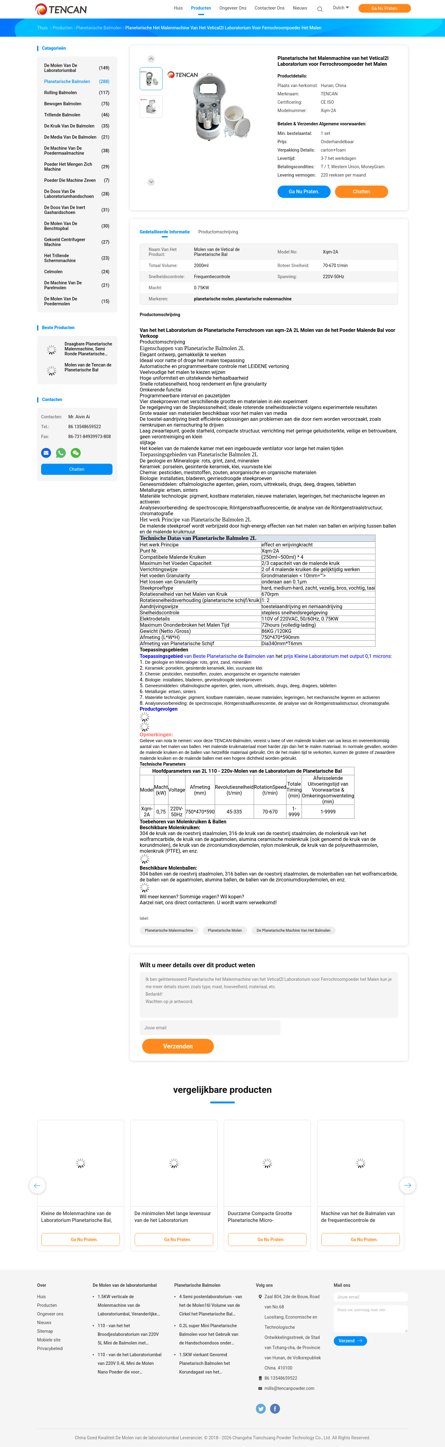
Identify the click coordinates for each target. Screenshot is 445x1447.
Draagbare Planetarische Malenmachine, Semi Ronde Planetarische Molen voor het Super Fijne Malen (88, 348)
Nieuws (44, 1322)
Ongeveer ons (50, 1313)
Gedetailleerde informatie (165, 231)
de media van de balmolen (76, 137)
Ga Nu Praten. (384, 8)
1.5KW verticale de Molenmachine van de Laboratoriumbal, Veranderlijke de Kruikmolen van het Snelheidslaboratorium (127, 1306)
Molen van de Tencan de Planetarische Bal (88, 367)
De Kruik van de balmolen (76, 126)
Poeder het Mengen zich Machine (76, 167)
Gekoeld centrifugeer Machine (76, 242)
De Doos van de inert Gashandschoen (76, 210)
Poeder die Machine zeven (76, 180)
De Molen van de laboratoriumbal (76, 68)
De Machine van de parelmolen (76, 285)
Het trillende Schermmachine (76, 258)
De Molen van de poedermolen (76, 301)
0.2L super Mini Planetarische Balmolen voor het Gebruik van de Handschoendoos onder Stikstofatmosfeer (208, 1335)
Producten (47, 1305)
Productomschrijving (218, 231)
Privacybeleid (50, 1348)
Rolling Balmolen (76, 93)
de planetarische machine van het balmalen (294, 930)
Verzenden (178, 1046)
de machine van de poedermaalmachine (76, 151)
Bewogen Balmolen (76, 104)
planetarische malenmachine (169, 930)
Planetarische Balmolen (76, 81)
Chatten (76, 469)
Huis (41, 1296)
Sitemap (45, 1331)
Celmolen (76, 272)
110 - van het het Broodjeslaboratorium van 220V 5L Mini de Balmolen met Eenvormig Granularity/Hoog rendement (128, 1335)
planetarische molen (225, 930)
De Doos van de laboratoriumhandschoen (76, 194)
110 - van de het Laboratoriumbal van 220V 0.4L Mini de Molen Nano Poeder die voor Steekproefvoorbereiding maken (130, 1364)
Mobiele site (49, 1339)
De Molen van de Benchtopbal (76, 226)
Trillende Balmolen (76, 115)
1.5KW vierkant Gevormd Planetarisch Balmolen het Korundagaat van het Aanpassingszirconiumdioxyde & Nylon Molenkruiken (210, 1364)
